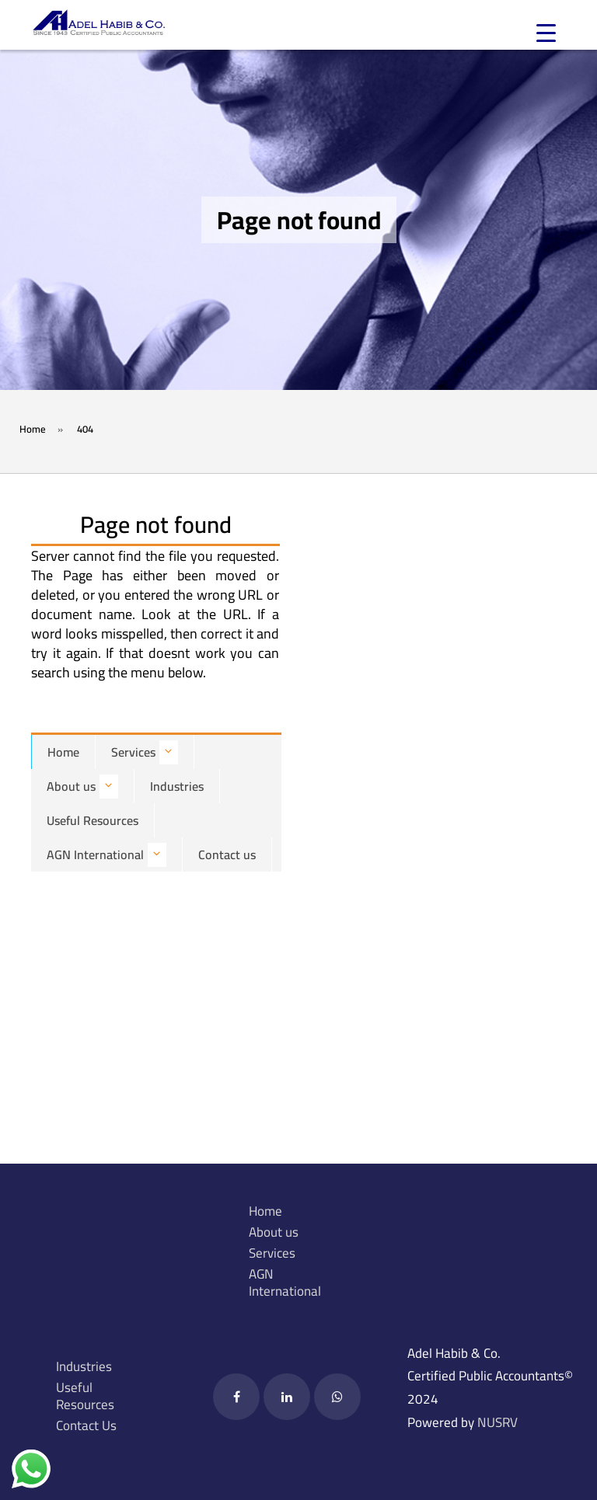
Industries (177, 786)
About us (82, 786)
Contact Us (86, 1425)
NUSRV (497, 1422)
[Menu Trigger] (546, 33)
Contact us (227, 854)
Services (144, 752)
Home (63, 752)
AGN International (106, 855)
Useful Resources (92, 820)
